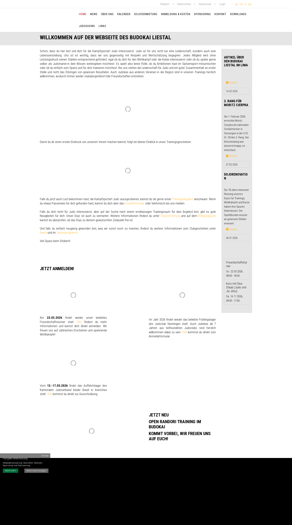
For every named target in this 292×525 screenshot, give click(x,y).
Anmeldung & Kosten (176, 14)
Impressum (205, 4)
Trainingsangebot (182, 200)
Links (102, 26)
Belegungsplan (207, 217)
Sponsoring (202, 14)
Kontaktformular (135, 204)
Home (82, 14)
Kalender (124, 14)
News (93, 14)
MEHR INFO (10, 468)
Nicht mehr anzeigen (36, 468)
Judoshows (87, 26)
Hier (79, 323)
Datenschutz (184, 4)
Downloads (238, 14)
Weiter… (232, 83)
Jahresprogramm (67, 233)
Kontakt (220, 14)
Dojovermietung (145, 14)
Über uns (107, 14)
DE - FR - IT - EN (243, 4)
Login (222, 4)
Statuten (164, 4)
